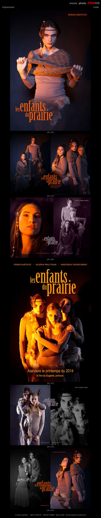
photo (82, 3)
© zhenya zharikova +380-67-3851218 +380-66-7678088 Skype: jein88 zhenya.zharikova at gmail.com (50, 515)
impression (8, 7)
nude (96, 7)
